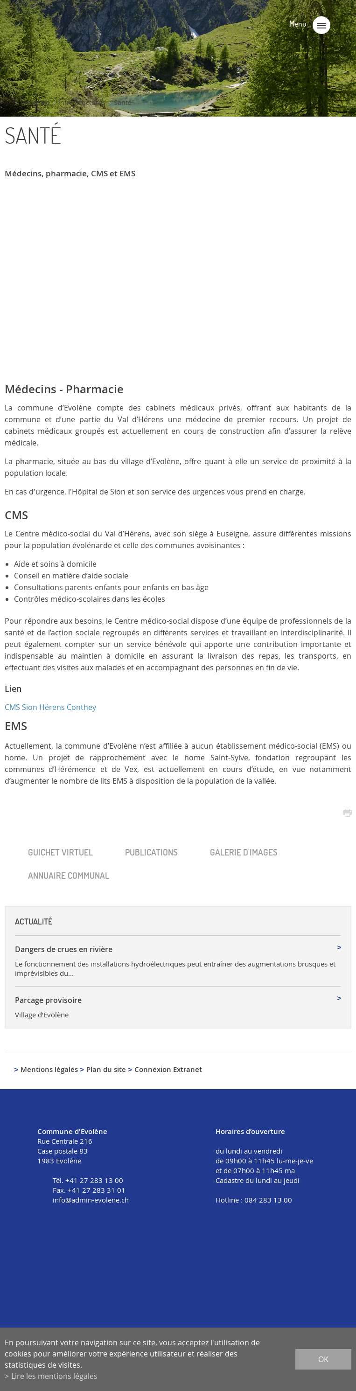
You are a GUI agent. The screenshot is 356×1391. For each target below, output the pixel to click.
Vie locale (35, 102)
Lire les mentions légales (54, 1376)
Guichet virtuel (60, 852)
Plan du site (106, 1069)
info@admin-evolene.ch (91, 1199)
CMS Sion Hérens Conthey (50, 707)
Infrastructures (81, 102)
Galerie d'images (244, 852)
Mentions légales (49, 1069)
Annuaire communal (68, 875)
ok (323, 1359)
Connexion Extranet (168, 1069)
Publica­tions (151, 852)
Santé (123, 102)
